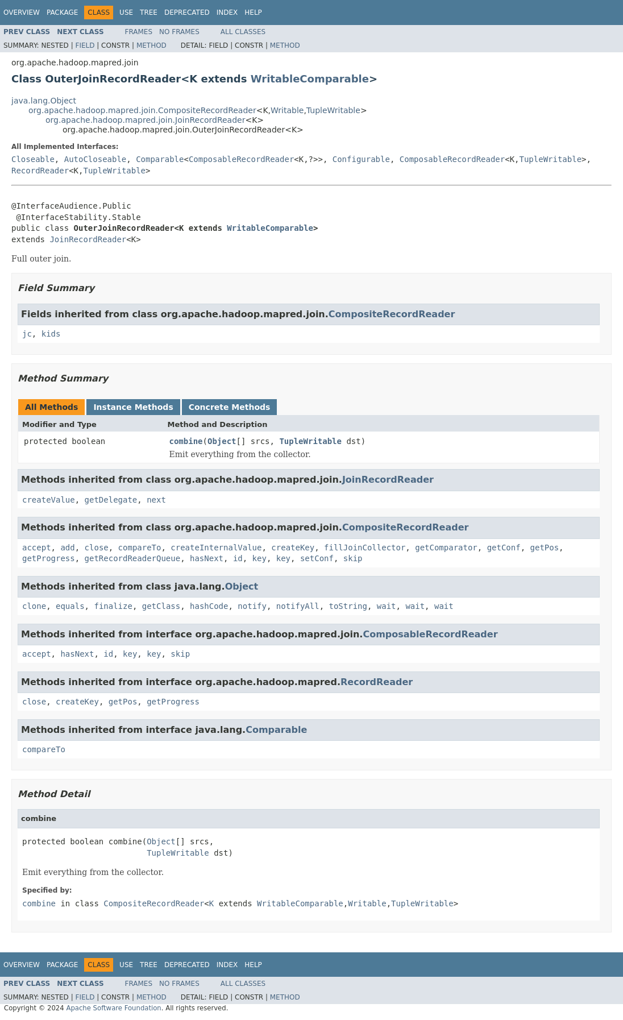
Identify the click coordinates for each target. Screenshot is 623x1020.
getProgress (48, 558)
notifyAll (297, 606)
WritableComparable (310, 79)
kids (51, 333)
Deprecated (187, 12)
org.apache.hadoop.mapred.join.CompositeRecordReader (142, 110)
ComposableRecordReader (241, 159)
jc (27, 333)
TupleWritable (333, 110)
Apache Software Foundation (113, 1008)
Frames (139, 32)
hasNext (206, 558)
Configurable (361, 159)
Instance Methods (133, 407)
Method (151, 45)
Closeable (33, 159)
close (97, 547)
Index (227, 12)
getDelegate (111, 499)
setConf (317, 558)
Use (126, 12)
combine (186, 441)
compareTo (139, 547)
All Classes (243, 32)
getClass (161, 606)
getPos (544, 547)
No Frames (179, 32)
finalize (113, 606)
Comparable (160, 159)
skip (353, 558)
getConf (504, 547)
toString (348, 606)
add (67, 547)
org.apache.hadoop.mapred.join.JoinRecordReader (145, 120)
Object (221, 441)
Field (84, 45)
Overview (21, 12)
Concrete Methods (230, 407)
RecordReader (40, 170)
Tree (148, 12)
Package (62, 12)
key (259, 558)
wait (386, 606)
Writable (287, 110)
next (156, 499)
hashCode (209, 606)
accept (36, 547)
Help (253, 12)
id (238, 558)
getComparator (446, 547)
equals (70, 606)
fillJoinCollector (364, 547)
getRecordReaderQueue (133, 558)
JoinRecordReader (87, 239)
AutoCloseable (95, 159)
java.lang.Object (43, 100)
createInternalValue (216, 547)
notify (252, 606)
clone (34, 606)
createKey (292, 547)
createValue (48, 499)
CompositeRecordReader (392, 314)
